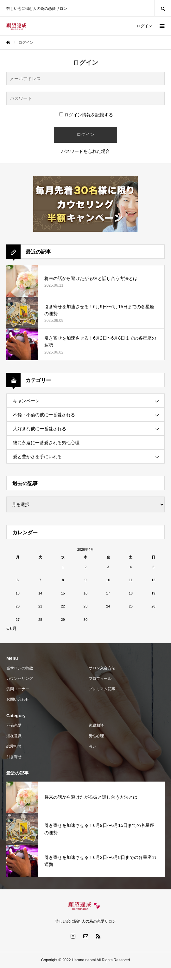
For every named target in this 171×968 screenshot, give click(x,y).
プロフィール (100, 678)
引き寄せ (14, 757)
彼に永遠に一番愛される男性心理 (46, 442)
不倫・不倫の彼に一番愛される (44, 414)
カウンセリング (19, 678)
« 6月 (11, 628)
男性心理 (96, 736)
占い (92, 746)
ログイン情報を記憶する (86, 114)
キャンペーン (26, 400)
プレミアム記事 (102, 689)
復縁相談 (96, 725)
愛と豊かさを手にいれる (37, 456)
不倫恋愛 (14, 725)
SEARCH (163, 8)
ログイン (144, 26)
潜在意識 (14, 736)
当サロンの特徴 (19, 668)
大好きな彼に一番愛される (39, 428)
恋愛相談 (14, 746)
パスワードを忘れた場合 (85, 151)
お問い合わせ (17, 699)
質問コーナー (17, 689)
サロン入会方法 (102, 668)
